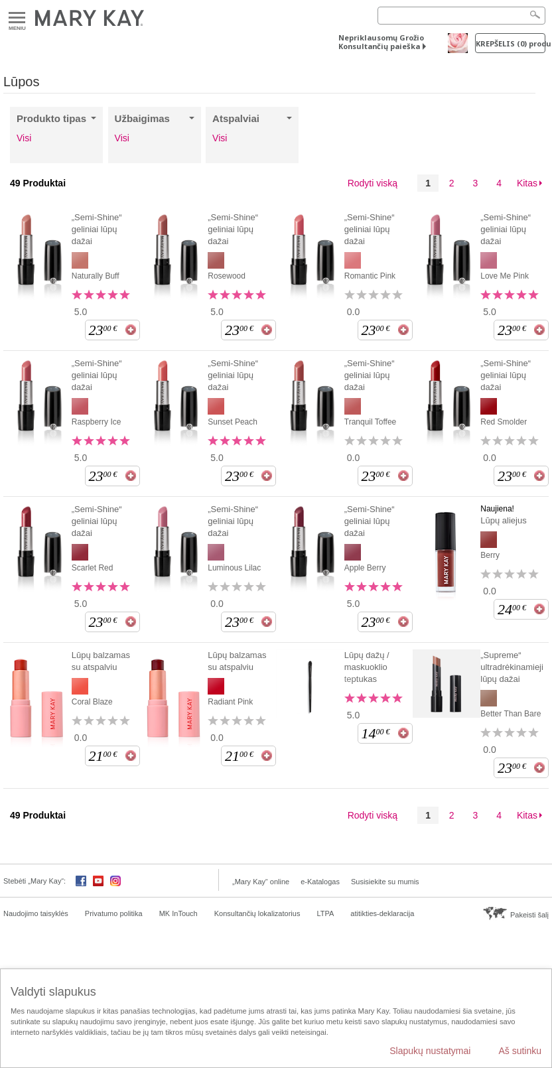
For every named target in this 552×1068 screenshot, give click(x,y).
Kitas (527, 183)
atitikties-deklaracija (382, 913)
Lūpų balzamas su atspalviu (101, 661)
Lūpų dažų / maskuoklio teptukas (366, 667)
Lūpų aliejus (503, 520)
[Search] (461, 16)
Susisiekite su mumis (385, 882)
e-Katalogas (320, 882)
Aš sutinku (519, 1050)
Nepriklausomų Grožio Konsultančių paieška (381, 41)
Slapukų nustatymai (429, 1050)
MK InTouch (178, 913)
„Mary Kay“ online (260, 882)
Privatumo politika (114, 913)
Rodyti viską (372, 183)
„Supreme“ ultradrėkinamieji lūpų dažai (511, 667)
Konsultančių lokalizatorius (257, 913)
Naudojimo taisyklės (35, 913)
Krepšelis (510, 43)
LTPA (325, 913)
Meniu (17, 18)
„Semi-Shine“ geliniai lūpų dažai (97, 229)
